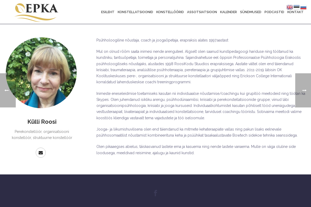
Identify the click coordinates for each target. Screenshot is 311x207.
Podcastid (274, 12)
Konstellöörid (170, 12)
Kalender (228, 12)
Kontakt (295, 12)
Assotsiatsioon (202, 12)
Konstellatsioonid (135, 12)
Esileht (108, 12)
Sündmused (250, 12)
